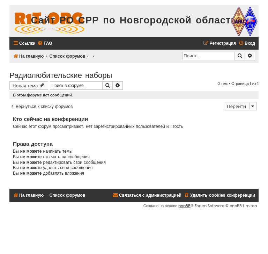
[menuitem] (44, 43)
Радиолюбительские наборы (60, 74)
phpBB (184, 206)
